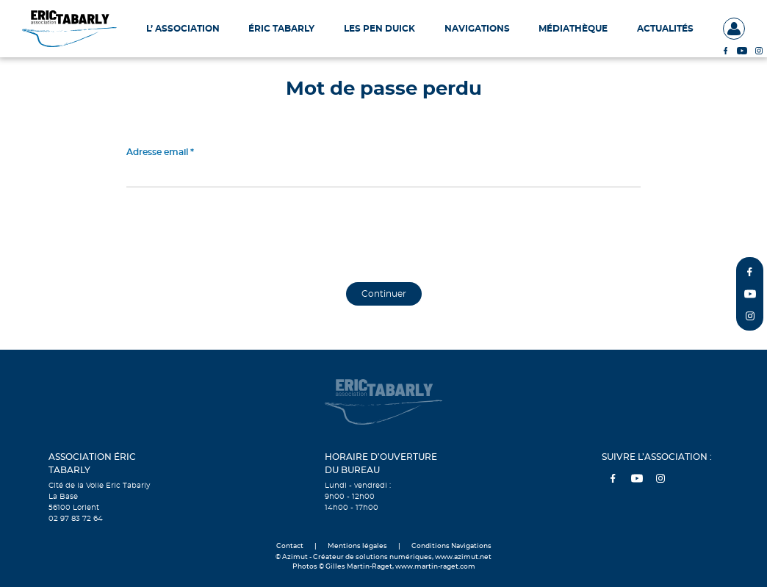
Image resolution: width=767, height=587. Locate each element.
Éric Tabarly (281, 28)
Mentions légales (357, 546)
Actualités (665, 28)
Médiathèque (573, 28)
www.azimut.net (463, 557)
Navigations (477, 28)
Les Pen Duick (379, 28)
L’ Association (183, 28)
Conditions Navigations (451, 546)
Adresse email (157, 152)
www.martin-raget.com (435, 566)
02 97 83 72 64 (75, 518)
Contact (289, 546)
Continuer (383, 293)
